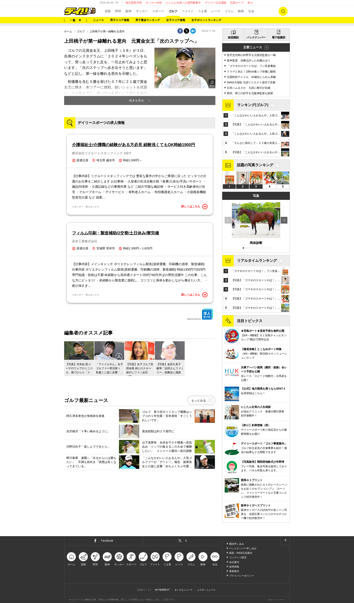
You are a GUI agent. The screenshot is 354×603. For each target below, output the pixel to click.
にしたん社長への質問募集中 (183, 2)
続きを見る (136, 100)
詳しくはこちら (194, 206)
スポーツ (158, 11)
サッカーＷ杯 (154, 2)
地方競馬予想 (134, 2)
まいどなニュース (184, 590)
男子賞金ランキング (147, 20)
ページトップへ (285, 540)
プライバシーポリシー (241, 575)
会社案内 (234, 562)
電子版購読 (278, 37)
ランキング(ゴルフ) (252, 105)
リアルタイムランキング (257, 260)
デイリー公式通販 (215, 2)
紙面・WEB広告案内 (240, 553)
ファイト (187, 11)
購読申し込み (236, 543)
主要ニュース (252, 47)
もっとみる (198, 400)
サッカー (142, 11)
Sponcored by (200, 314)
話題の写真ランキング (255, 165)
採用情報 (234, 566)
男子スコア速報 (119, 20)
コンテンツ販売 (238, 557)
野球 (118, 11)
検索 (283, 11)
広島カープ (237, 2)
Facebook (107, 540)
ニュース (98, 20)
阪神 (128, 11)
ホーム (68, 31)
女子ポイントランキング (206, 20)
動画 (241, 11)
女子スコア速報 (175, 20)
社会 (251, 11)
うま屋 (202, 11)
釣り (250, 2)
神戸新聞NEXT (162, 590)
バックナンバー (256, 37)
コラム (229, 11)
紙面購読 (233, 37)
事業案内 (234, 571)
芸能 (108, 11)
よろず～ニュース (206, 590)
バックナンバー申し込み (242, 548)
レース (215, 11)
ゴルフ (172, 11)
